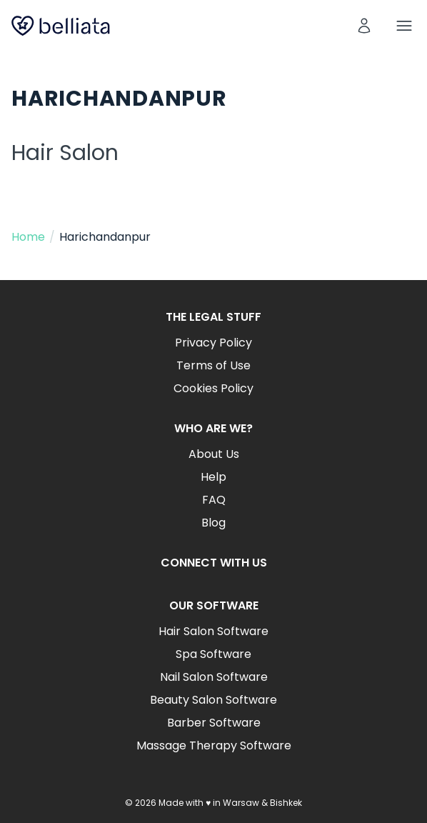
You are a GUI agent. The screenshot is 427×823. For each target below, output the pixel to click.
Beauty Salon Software (213, 700)
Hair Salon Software (213, 631)
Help (213, 477)
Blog (213, 522)
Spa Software (213, 654)
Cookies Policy (213, 388)
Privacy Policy (213, 342)
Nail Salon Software (214, 677)
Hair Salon (65, 153)
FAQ (214, 500)
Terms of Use (213, 365)
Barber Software (214, 722)
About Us (214, 454)
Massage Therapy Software (213, 745)
